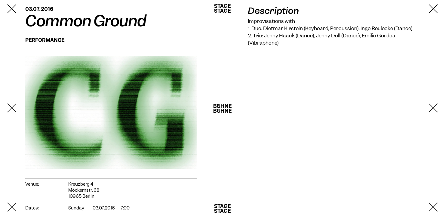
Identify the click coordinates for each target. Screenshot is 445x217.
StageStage (222, 8)
